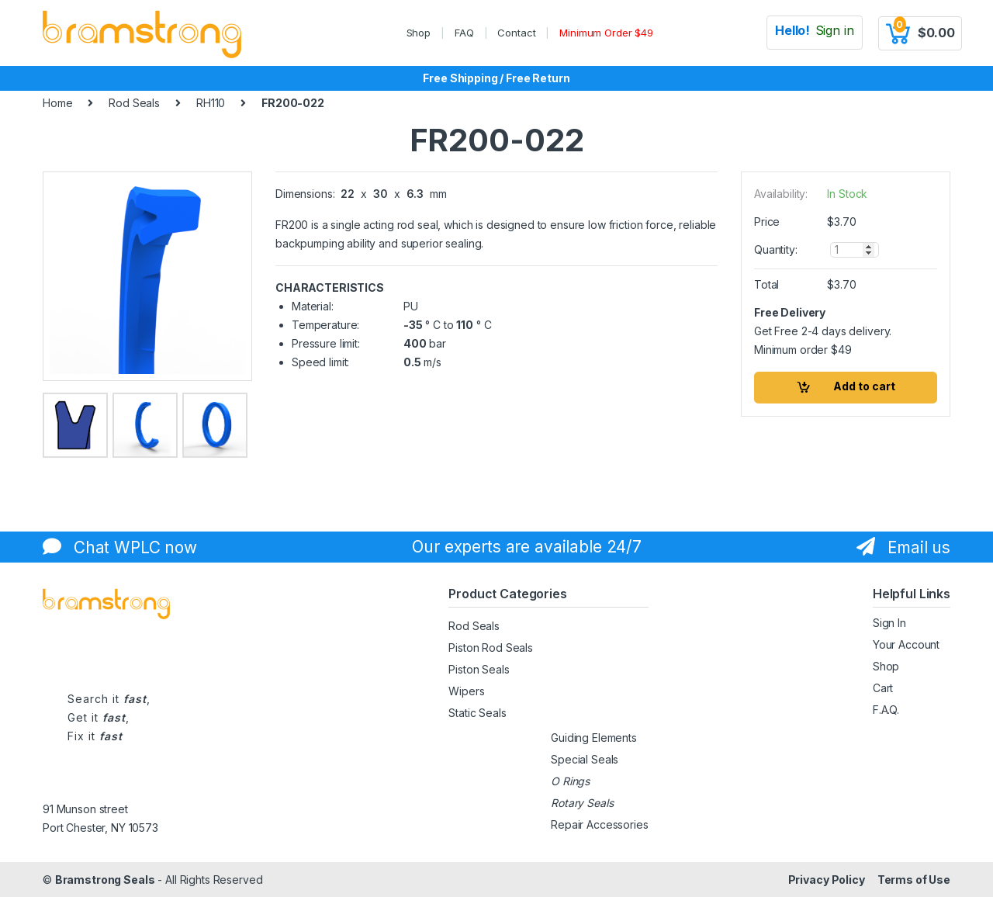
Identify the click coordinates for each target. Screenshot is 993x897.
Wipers (466, 691)
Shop (419, 32)
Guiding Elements (594, 737)
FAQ (464, 32)
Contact (516, 32)
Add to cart (864, 386)
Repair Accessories (599, 824)
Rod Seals (134, 102)
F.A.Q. (886, 709)
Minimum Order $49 (606, 32)
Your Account (906, 644)
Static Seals (477, 712)
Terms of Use (913, 879)
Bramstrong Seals (105, 879)
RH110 (210, 102)
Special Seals (584, 759)
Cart (883, 687)
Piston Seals (478, 669)
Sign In (889, 622)
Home (57, 102)
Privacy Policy (826, 879)
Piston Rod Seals (490, 647)
